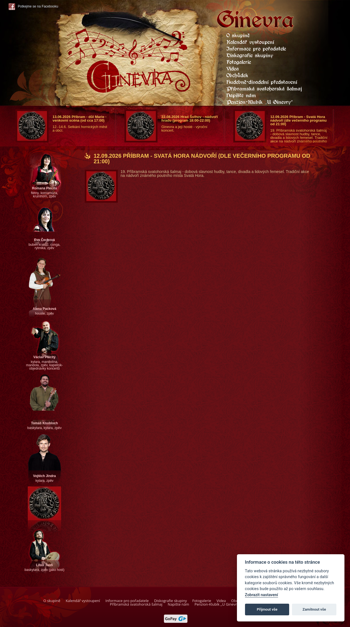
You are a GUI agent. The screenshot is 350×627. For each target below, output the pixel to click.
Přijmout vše (267, 609)
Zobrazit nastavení (261, 595)
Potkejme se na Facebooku (38, 6)
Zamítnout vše (314, 609)
